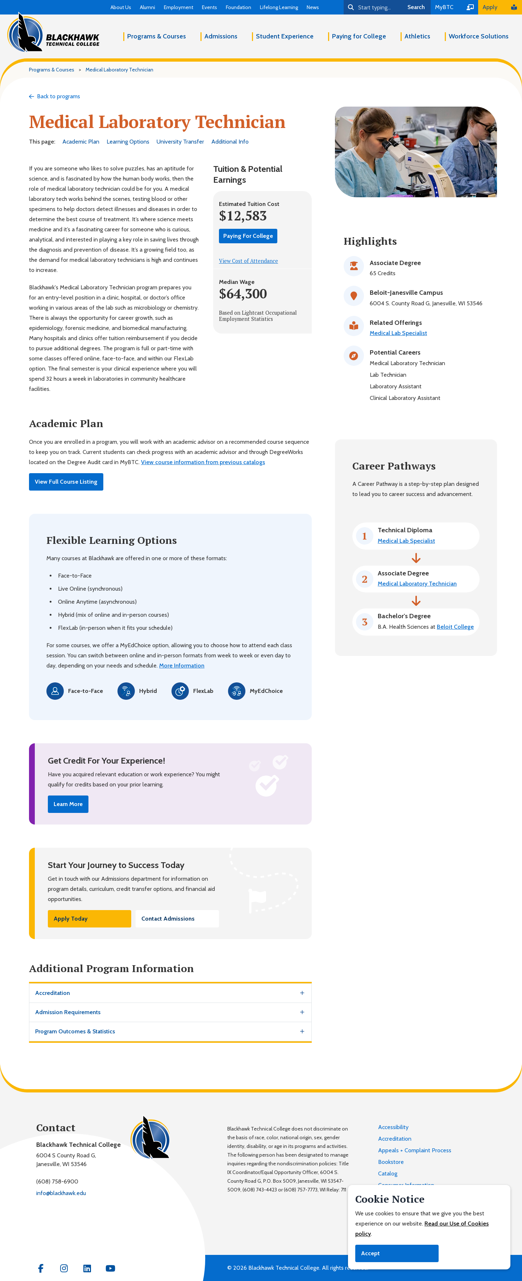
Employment (178, 7)
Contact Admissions (168, 918)
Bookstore (391, 1161)
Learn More (68, 804)
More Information (181, 665)
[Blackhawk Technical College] (53, 32)
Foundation (238, 7)
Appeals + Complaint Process (414, 1150)
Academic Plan (80, 141)
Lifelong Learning (279, 7)
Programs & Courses (156, 36)
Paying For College (248, 235)
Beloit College (455, 626)
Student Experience (285, 36)
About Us (121, 7)
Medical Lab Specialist (398, 333)
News (313, 7)
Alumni (147, 7)
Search (416, 7)
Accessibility (393, 1127)
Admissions (220, 36)
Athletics (417, 36)
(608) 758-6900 (57, 1181)
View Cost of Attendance (248, 260)
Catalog (387, 1173)
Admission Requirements (67, 1012)
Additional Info (230, 141)
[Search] (373, 7)
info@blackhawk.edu (61, 1193)
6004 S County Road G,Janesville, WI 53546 (66, 1160)
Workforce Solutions (479, 36)
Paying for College (359, 36)
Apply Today (71, 918)
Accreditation (52, 992)
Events (209, 7)
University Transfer (180, 141)
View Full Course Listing (66, 481)
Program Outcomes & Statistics (75, 1031)
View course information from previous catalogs (203, 462)
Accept (370, 1253)
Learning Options (128, 141)
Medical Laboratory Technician (417, 583)
